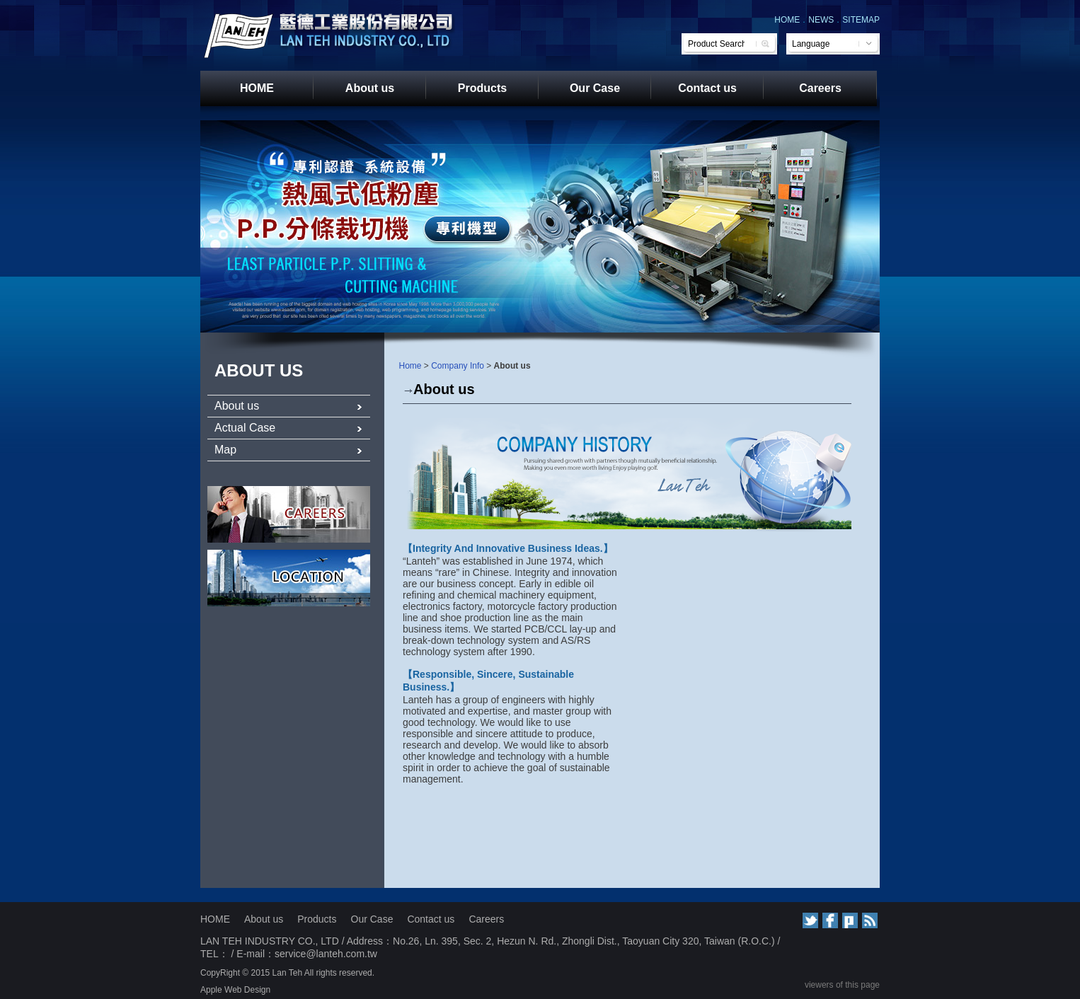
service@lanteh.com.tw (326, 953)
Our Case (595, 88)
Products (482, 88)
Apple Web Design (235, 990)
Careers (820, 88)
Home (410, 366)
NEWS (821, 20)
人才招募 (288, 514)
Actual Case (288, 428)
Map (288, 450)
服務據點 (288, 578)
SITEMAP (861, 20)
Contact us (707, 88)
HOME (787, 20)
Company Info (457, 366)
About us (369, 88)
